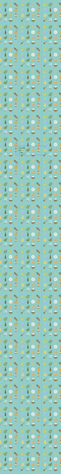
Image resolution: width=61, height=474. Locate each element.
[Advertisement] (30, 30)
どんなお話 (22, 148)
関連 (21, 152)
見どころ (21, 150)
